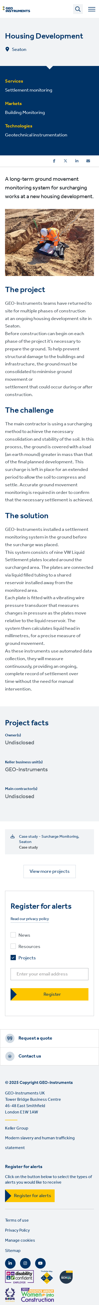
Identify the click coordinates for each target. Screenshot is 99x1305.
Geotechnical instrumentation (36, 135)
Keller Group (16, 1128)
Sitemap (13, 1251)
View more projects (50, 871)
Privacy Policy (17, 1230)
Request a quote (35, 1038)
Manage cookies (20, 1240)
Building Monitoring (25, 112)
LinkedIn (10, 1263)
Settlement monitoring (28, 90)
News (24, 935)
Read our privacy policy (30, 919)
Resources (29, 947)
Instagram (25, 1263)
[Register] (50, 994)
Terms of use (17, 1220)
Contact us (29, 1056)
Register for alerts (32, 1195)
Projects (27, 958)
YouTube (40, 1263)
